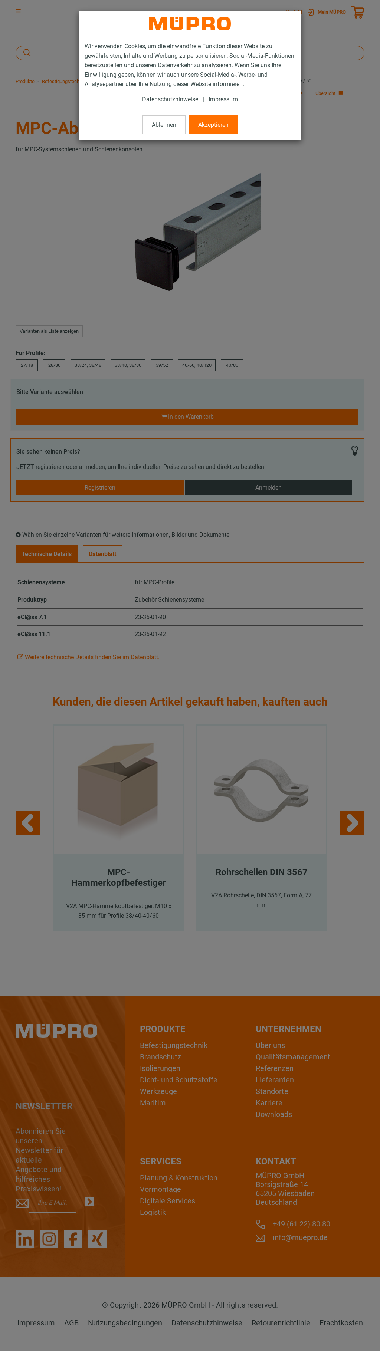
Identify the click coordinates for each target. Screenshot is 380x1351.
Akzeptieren (213, 124)
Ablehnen (164, 124)
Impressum (223, 99)
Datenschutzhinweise (170, 99)
